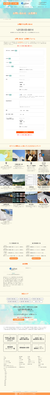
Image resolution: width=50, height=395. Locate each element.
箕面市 (5, 379)
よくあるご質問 (21, 359)
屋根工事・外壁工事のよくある (8, 365)
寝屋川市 (6, 373)
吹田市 (5, 377)
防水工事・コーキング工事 (31, 362)
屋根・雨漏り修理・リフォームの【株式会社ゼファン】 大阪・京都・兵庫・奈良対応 (27, 391)
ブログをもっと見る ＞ (13, 258)
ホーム (4, 356)
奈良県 (5, 385)
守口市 (5, 374)
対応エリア (5, 368)
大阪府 (5, 370)
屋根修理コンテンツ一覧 (10, 347)
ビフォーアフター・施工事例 (7, 362)
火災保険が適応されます (10, 339)
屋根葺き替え (39, 359)
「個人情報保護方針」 (20, 42)
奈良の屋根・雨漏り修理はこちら (13, 301)
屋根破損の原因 (24, 347)
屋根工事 (39, 356)
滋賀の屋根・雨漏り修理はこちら (26, 301)
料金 (4, 359)
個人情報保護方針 (21, 362)
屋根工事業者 (20, 356)
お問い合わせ (19, 319)
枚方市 (5, 371)
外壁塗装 (29, 359)
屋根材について (38, 347)
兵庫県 (5, 382)
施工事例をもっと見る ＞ (36, 258)
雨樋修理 (39, 362)
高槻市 (5, 376)
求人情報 (29, 356)
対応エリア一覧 (37, 301)
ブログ (20, 365)
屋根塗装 (39, 365)
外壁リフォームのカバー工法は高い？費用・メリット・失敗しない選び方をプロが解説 (15, 255)
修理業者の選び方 (38, 338)
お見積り (31, 319)
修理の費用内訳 (24, 338)
